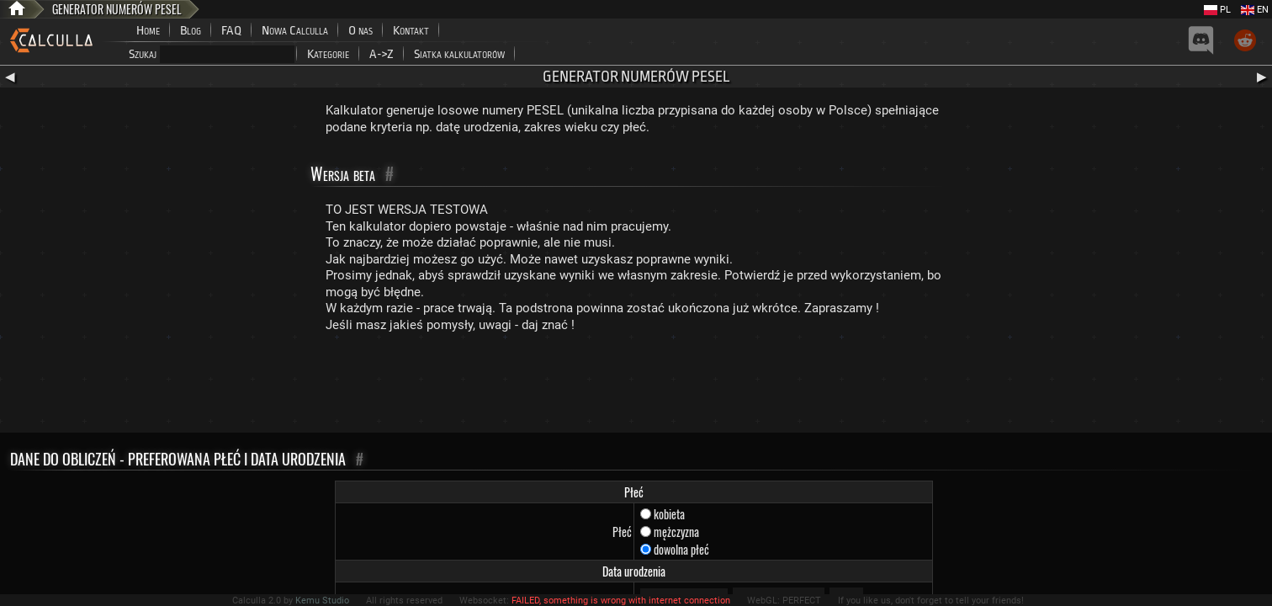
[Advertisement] (636, 386)
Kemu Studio (322, 600)
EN (1255, 9)
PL (1217, 9)
